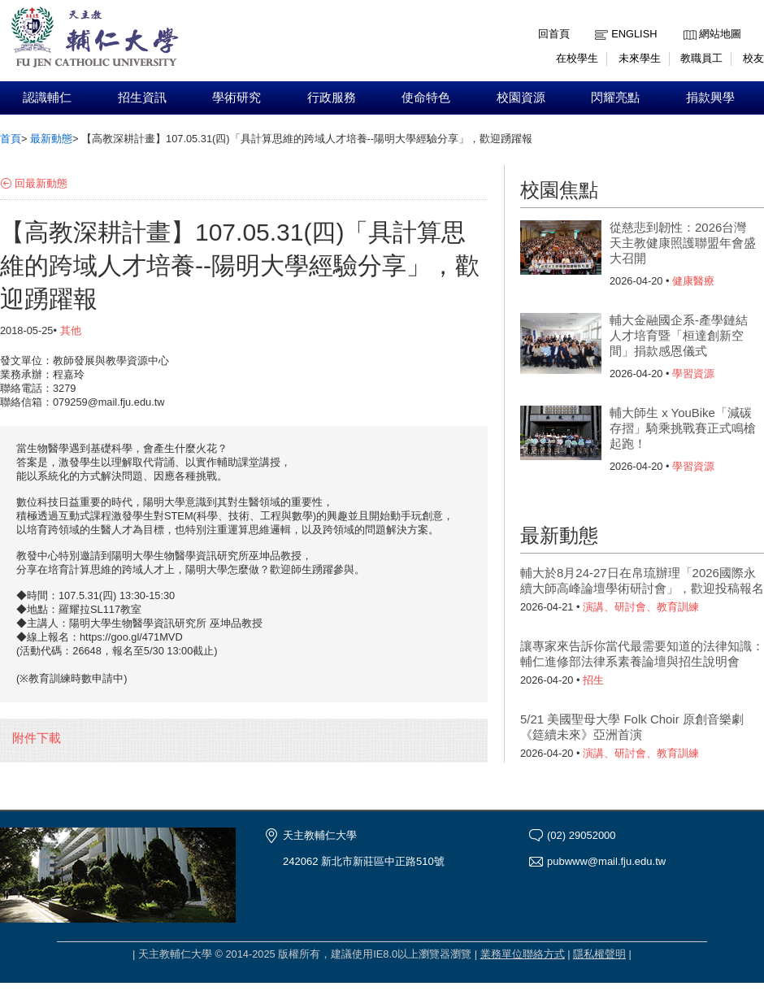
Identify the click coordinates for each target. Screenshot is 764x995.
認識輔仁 (47, 97)
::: (687, 21)
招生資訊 (142, 97)
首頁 (10, 139)
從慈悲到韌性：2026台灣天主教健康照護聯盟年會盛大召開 (683, 242)
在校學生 (577, 58)
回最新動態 (41, 183)
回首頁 (554, 34)
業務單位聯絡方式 (522, 954)
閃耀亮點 (615, 97)
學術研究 (236, 97)
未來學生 (640, 58)
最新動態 (51, 139)
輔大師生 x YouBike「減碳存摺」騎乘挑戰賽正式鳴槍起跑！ (683, 428)
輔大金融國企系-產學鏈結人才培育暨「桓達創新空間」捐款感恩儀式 (679, 335)
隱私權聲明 (599, 954)
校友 (753, 58)
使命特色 (426, 97)
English (634, 34)
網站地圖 (720, 34)
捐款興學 (710, 97)
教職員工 (701, 58)
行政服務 (331, 97)
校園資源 (521, 97)
